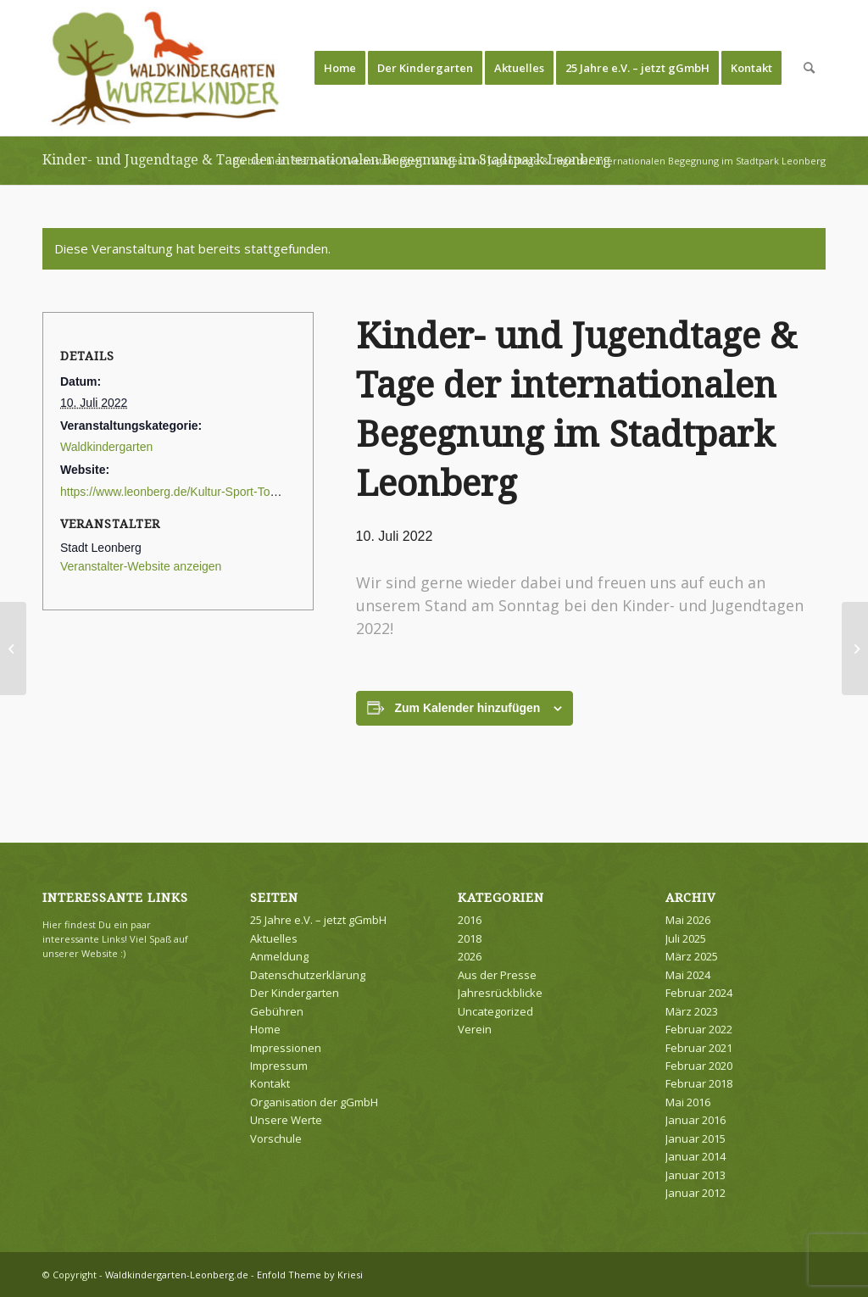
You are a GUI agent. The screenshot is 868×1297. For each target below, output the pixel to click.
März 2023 (691, 1011)
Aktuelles (274, 938)
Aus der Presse (497, 974)
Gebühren (276, 1011)
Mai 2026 (687, 919)
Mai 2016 (687, 1102)
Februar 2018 (698, 1083)
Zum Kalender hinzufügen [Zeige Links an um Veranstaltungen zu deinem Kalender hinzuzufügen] (468, 708)
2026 (469, 956)
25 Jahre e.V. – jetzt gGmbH (318, 919)
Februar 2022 (698, 1029)
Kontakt (270, 1083)
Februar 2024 (698, 992)
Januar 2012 (695, 1192)
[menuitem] (339, 68)
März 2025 (691, 956)
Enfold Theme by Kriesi (310, 1274)
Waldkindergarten (106, 447)
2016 (469, 919)
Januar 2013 (695, 1175)
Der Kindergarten (294, 992)
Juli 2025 (685, 938)
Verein (475, 1029)
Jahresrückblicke (500, 992)
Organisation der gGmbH (314, 1102)
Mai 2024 (687, 974)
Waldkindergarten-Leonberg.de (176, 1274)
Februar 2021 (698, 1047)
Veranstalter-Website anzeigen (140, 566)
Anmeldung (279, 956)
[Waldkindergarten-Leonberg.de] (165, 68)
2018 (469, 938)
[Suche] (809, 68)
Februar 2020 (698, 1065)
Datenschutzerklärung (307, 974)
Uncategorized (495, 1011)
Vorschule (276, 1138)
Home (265, 1029)
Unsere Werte (286, 1119)
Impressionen (285, 1047)
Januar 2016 (695, 1119)
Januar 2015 (695, 1138)
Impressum (279, 1065)
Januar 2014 (695, 1156)
